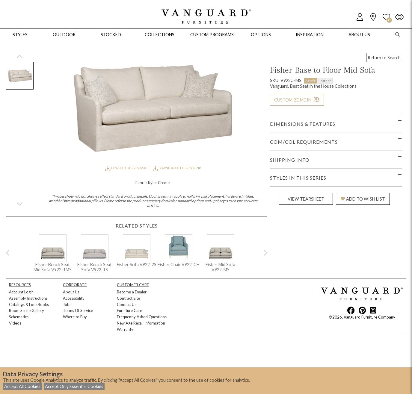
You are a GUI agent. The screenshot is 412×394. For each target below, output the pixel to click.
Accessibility (73, 298)
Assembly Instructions (28, 298)
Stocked (111, 34)
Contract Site (128, 298)
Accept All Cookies (22, 386)
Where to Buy (75, 316)
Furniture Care (129, 310)
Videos (15, 323)
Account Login (21, 292)
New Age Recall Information (141, 323)
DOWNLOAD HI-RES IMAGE (127, 168)
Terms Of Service (78, 310)
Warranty (125, 329)
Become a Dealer (132, 292)
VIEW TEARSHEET (306, 198)
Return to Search (384, 57)
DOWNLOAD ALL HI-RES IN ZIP (177, 168)
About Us (71, 292)
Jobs (67, 304)
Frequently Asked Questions (142, 316)
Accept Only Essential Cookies (74, 386)
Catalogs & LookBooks (29, 304)
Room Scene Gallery (26, 310)
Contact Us (126, 304)
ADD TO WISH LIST (363, 198)
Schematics (18, 316)
